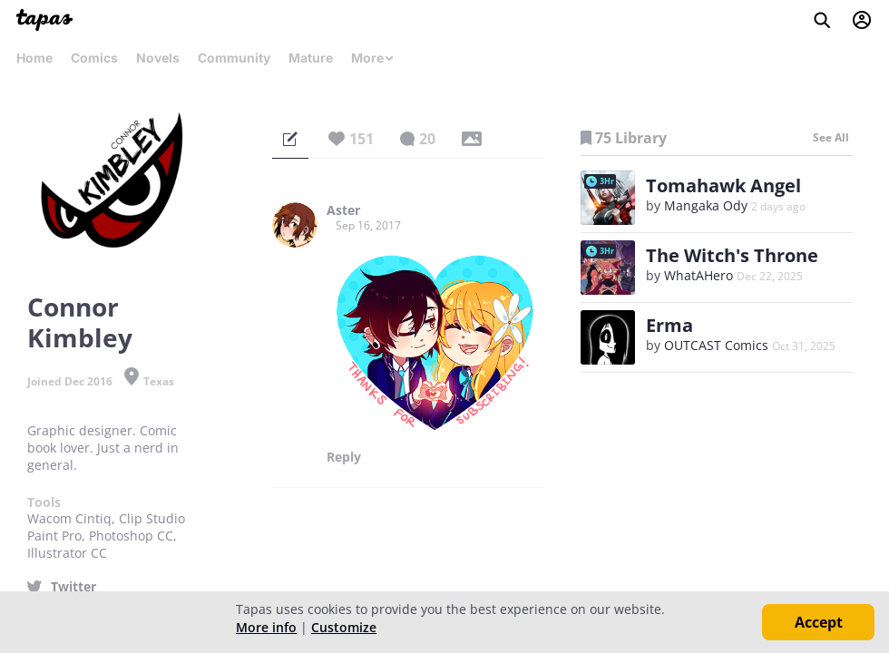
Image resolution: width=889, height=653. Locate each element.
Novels (158, 57)
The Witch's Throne (732, 255)
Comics (94, 57)
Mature (310, 57)
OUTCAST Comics (716, 345)
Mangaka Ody (705, 205)
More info (266, 627)
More (373, 57)
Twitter (73, 587)
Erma (669, 325)
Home (34, 57)
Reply (344, 457)
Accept (819, 622)
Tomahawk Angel (723, 185)
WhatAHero (698, 275)
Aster (343, 210)
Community (234, 57)
